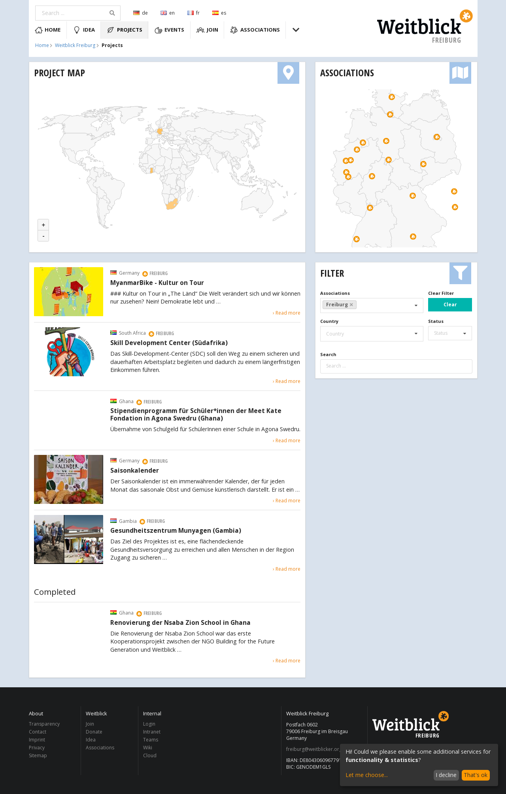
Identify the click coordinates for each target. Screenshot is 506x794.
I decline (446, 775)
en (167, 12)
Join (207, 30)
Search (328, 354)
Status (436, 321)
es (219, 12)
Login (149, 724)
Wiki (147, 747)
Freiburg (339, 304)
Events (170, 30)
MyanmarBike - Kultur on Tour (157, 283)
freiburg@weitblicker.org (314, 749)
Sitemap (38, 755)
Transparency (44, 724)
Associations (255, 30)
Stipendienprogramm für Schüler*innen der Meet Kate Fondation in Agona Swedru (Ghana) (195, 415)
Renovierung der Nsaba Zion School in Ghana (180, 623)
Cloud (150, 755)
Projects (124, 30)
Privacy (37, 747)
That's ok (475, 775)
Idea (84, 30)
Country (329, 321)
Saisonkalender (134, 471)
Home (48, 30)
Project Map (59, 72)
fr (193, 12)
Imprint (37, 739)
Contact (37, 731)
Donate (94, 731)
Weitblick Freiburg (75, 45)
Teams (150, 739)
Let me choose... (367, 774)
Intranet (151, 731)
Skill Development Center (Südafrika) (169, 343)
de (140, 12)
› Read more (286, 312)
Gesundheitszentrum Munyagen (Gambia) (175, 531)
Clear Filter (441, 293)
